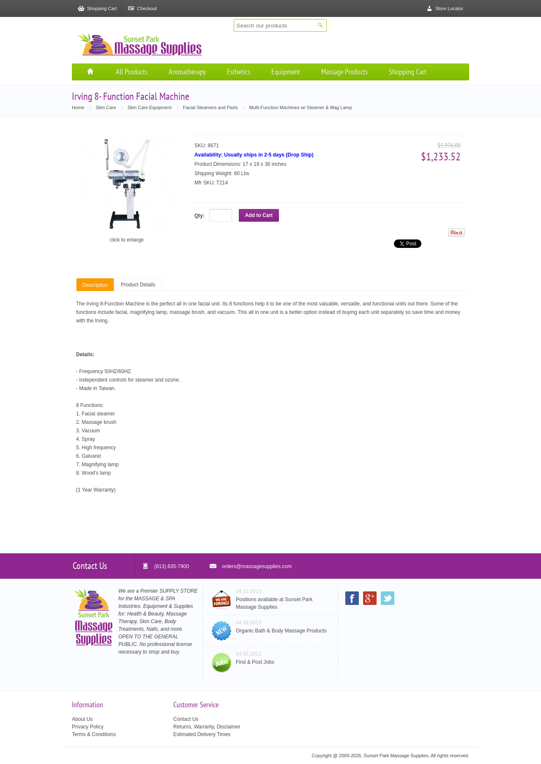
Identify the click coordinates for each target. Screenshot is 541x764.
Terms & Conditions (94, 734)
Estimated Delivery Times (201, 734)
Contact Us (185, 719)
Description (95, 285)
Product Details (138, 285)
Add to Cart (259, 215)
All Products (132, 72)
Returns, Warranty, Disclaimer (206, 727)
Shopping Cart (407, 72)
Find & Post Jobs (255, 662)
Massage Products (344, 72)
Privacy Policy (88, 727)
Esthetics (238, 72)
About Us (82, 719)
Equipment (285, 72)
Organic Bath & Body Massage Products (281, 631)
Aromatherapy (187, 72)
